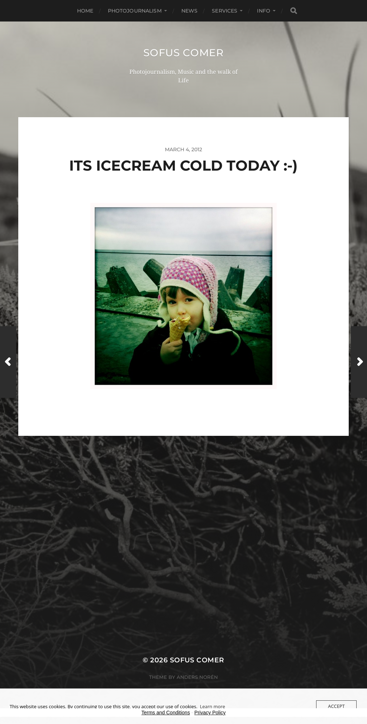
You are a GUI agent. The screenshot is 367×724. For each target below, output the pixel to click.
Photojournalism (135, 11)
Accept (336, 706)
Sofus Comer (183, 53)
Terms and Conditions (166, 712)
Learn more (212, 706)
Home (85, 11)
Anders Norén (197, 677)
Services (224, 11)
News (189, 11)
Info (263, 11)
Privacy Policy (209, 712)
